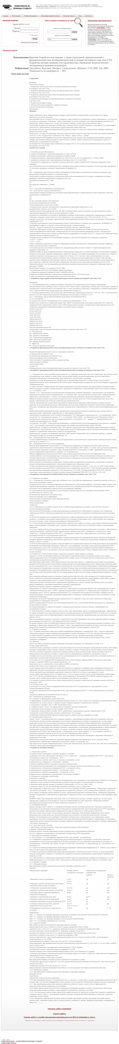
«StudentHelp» (100, 27)
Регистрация (34, 42)
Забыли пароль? (25, 42)
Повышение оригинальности (99, 21)
